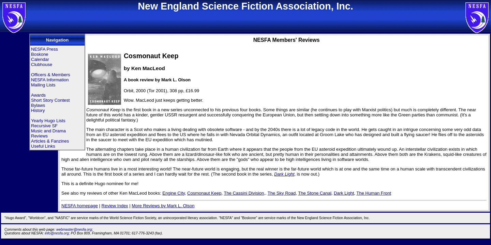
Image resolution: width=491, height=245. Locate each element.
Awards (38, 95)
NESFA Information (50, 79)
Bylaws (38, 105)
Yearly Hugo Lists (48, 120)
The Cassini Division (244, 193)
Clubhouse (41, 64)
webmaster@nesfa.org (74, 229)
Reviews (39, 135)
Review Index (115, 205)
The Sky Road (282, 193)
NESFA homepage (79, 205)
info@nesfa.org (57, 233)
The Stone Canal (314, 193)
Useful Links (43, 146)
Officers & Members (50, 74)
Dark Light (284, 174)
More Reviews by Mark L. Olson (163, 205)
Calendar (40, 59)
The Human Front (373, 193)
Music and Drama (48, 130)
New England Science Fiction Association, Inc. (245, 6)
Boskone (39, 54)
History (38, 110)
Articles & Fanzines (50, 141)
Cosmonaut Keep (204, 193)
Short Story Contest (50, 100)
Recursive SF (44, 125)
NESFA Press (44, 49)
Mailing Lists (43, 84)
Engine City (173, 193)
